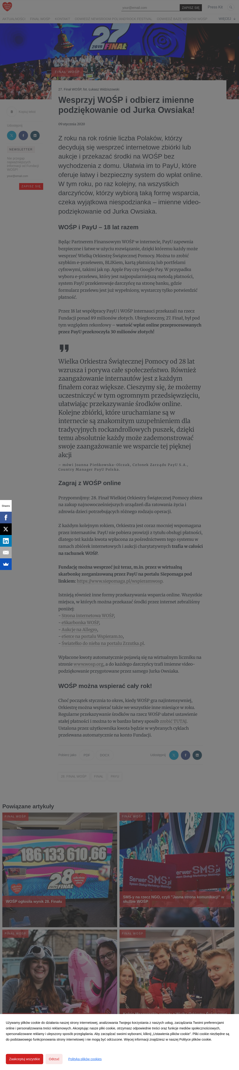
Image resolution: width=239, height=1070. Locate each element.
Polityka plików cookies (85, 1059)
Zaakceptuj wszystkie (24, 1059)
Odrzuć (54, 1059)
